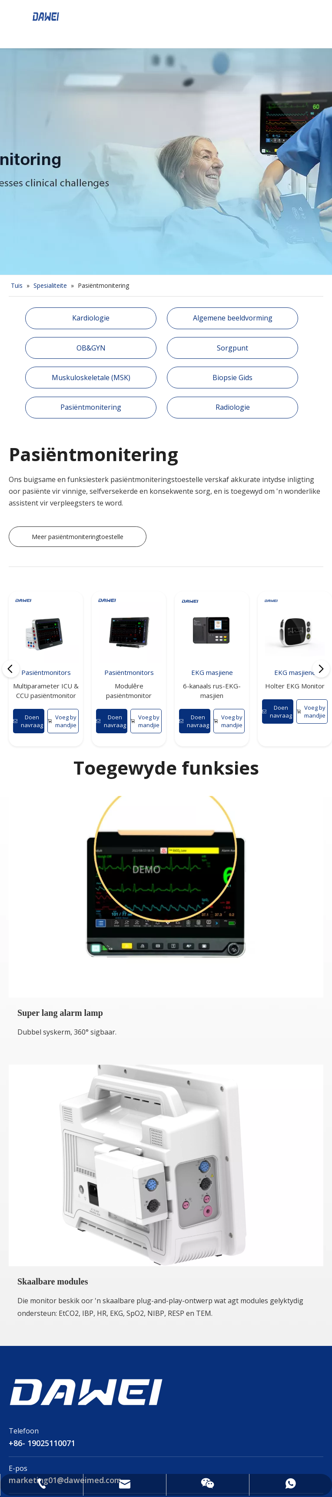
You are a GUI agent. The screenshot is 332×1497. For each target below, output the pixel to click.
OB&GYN (91, 348)
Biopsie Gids (232, 377)
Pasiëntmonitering (90, 407)
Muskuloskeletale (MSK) (91, 377)
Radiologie (233, 407)
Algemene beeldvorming (232, 318)
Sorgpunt (232, 348)
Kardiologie (91, 318)
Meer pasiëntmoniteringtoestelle (77, 537)
